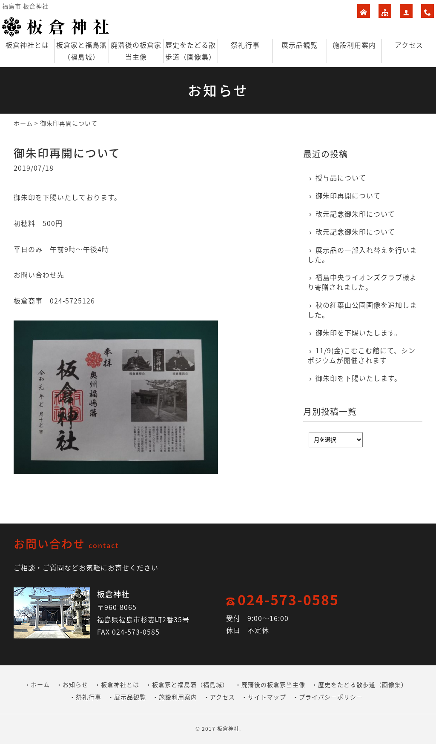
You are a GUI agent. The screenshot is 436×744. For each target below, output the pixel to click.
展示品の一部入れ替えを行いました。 (362, 254)
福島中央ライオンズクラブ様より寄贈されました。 (362, 282)
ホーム (23, 123)
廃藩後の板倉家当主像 (136, 51)
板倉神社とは (27, 45)
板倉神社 (228, 729)
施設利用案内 (354, 45)
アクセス (409, 45)
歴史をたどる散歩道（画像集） (190, 51)
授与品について (341, 177)
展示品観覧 (299, 45)
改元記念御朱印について (355, 213)
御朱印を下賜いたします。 (359, 332)
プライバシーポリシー (331, 696)
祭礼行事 (245, 45)
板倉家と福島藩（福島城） (81, 51)
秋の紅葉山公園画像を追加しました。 (362, 309)
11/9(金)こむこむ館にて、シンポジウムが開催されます (361, 355)
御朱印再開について (348, 195)
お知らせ (75, 684)
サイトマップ (267, 696)
